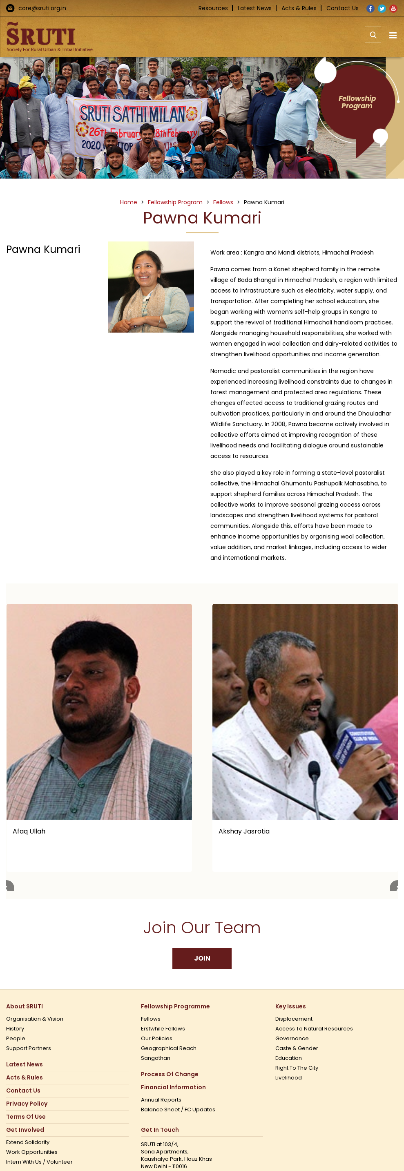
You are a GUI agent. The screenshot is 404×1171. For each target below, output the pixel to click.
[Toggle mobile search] (373, 39)
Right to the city (296, 1068)
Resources (213, 8)
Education (288, 1058)
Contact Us (342, 8)
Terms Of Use (26, 1117)
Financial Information (173, 1087)
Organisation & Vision (34, 1019)
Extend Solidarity (27, 1142)
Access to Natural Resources (314, 1028)
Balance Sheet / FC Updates (178, 1109)
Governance (292, 1038)
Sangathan (155, 1058)
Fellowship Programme (175, 1006)
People (15, 1038)
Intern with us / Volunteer (39, 1162)
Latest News (255, 8)
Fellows (151, 1019)
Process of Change (170, 1074)
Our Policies (156, 1038)
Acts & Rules (299, 8)
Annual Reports (161, 1100)
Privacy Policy (26, 1104)
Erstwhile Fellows (163, 1028)
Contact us (23, 1091)
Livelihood (288, 1078)
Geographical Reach (168, 1048)
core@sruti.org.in (42, 8)
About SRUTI (24, 1006)
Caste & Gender (296, 1048)
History (15, 1028)
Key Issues (290, 1006)
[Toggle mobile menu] (393, 35)
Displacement (293, 1019)
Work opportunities (32, 1152)
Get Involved (25, 1130)
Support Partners (28, 1048)
